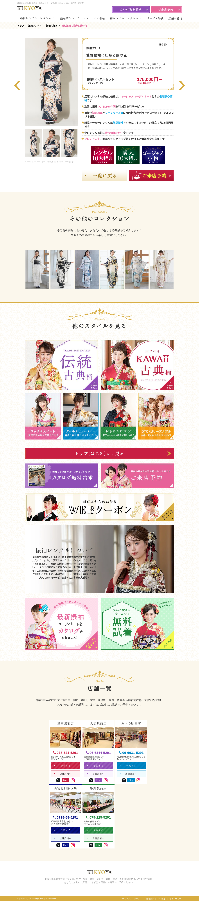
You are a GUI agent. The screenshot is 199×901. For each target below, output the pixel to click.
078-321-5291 (65, 753)
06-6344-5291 (98, 753)
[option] (51, 82)
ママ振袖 (99, 18)
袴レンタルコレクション (125, 18)
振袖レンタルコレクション (37, 18)
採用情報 (150, 899)
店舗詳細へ (62, 773)
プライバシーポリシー (132, 899)
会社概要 (161, 899)
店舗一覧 (174, 18)
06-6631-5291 (131, 753)
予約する (62, 765)
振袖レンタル (35, 25)
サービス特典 (155, 18)
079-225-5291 (98, 817)
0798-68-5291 (65, 817)
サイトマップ (175, 899)
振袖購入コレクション (74, 18)
